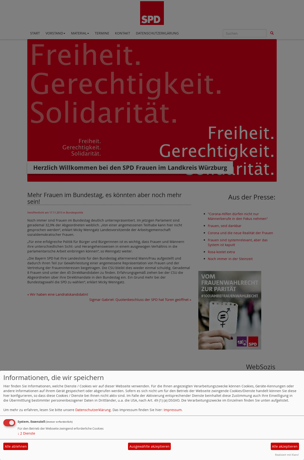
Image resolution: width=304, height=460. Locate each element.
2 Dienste (26, 433)
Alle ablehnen (16, 446)
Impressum (173, 410)
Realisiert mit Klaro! (287, 454)
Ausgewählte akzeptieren (149, 446)
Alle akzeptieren (285, 446)
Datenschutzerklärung (93, 410)
